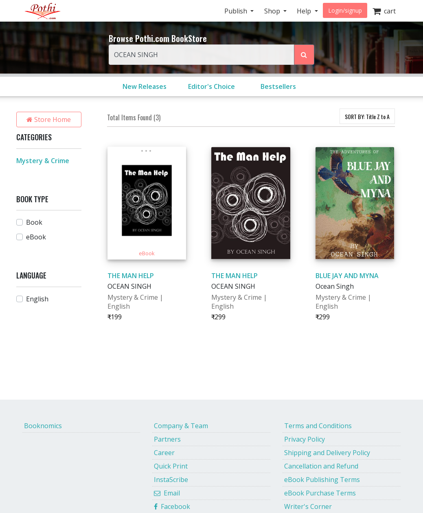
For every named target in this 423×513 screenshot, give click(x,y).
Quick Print (171, 466)
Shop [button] (273, 11)
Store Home (48, 119)
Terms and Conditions (318, 425)
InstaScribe (171, 479)
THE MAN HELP (130, 275)
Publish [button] (236, 11)
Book (34, 222)
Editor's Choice (211, 86)
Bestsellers (278, 86)
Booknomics (43, 425)
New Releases (145, 86)
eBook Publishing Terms (322, 479)
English (37, 298)
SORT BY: (367, 116)
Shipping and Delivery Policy (327, 452)
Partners (167, 439)
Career (164, 452)
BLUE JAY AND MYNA (347, 275)
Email (167, 493)
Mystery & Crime (42, 160)
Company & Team (181, 425)
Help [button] (305, 11)
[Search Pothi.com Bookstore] (304, 54)
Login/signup (345, 10)
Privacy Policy (304, 439)
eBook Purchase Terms (320, 493)
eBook (36, 236)
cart (384, 11)
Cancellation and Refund (321, 466)
